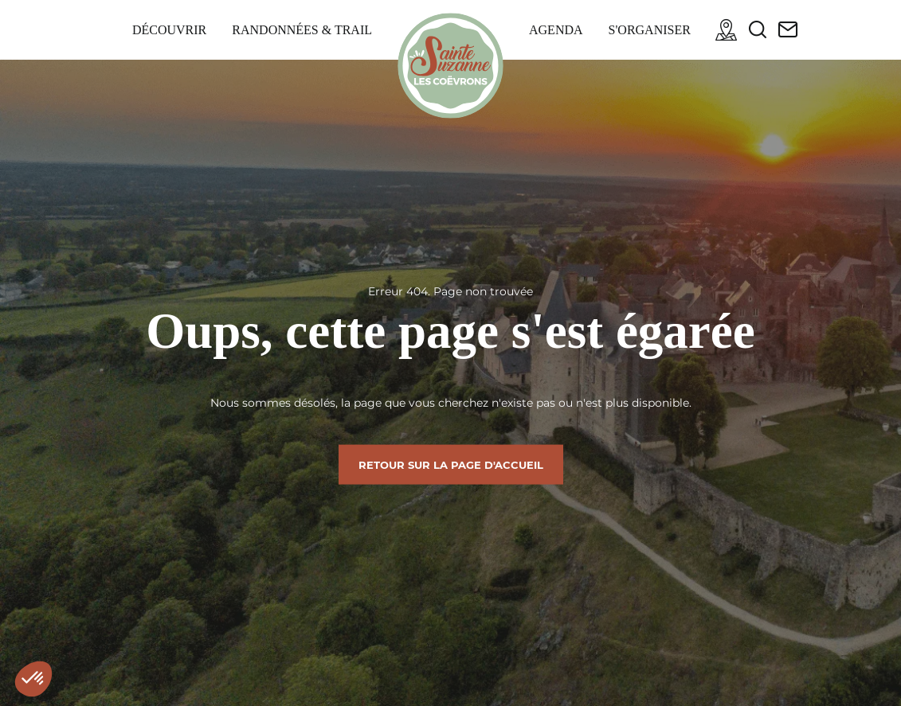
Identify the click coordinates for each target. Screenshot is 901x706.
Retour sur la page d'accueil (450, 464)
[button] (33, 679)
